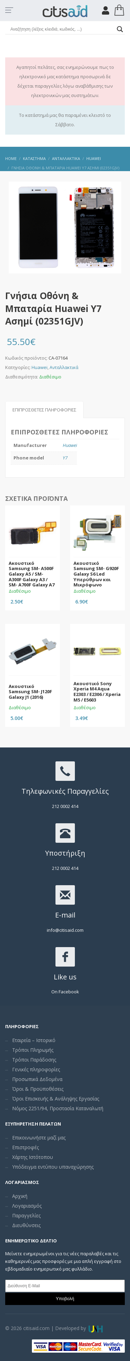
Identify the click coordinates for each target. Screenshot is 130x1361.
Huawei (39, 367)
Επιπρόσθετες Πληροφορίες (44, 410)
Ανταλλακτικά (64, 367)
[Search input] (61, 29)
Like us (65, 977)
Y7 (65, 458)
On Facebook (65, 991)
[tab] (44, 409)
